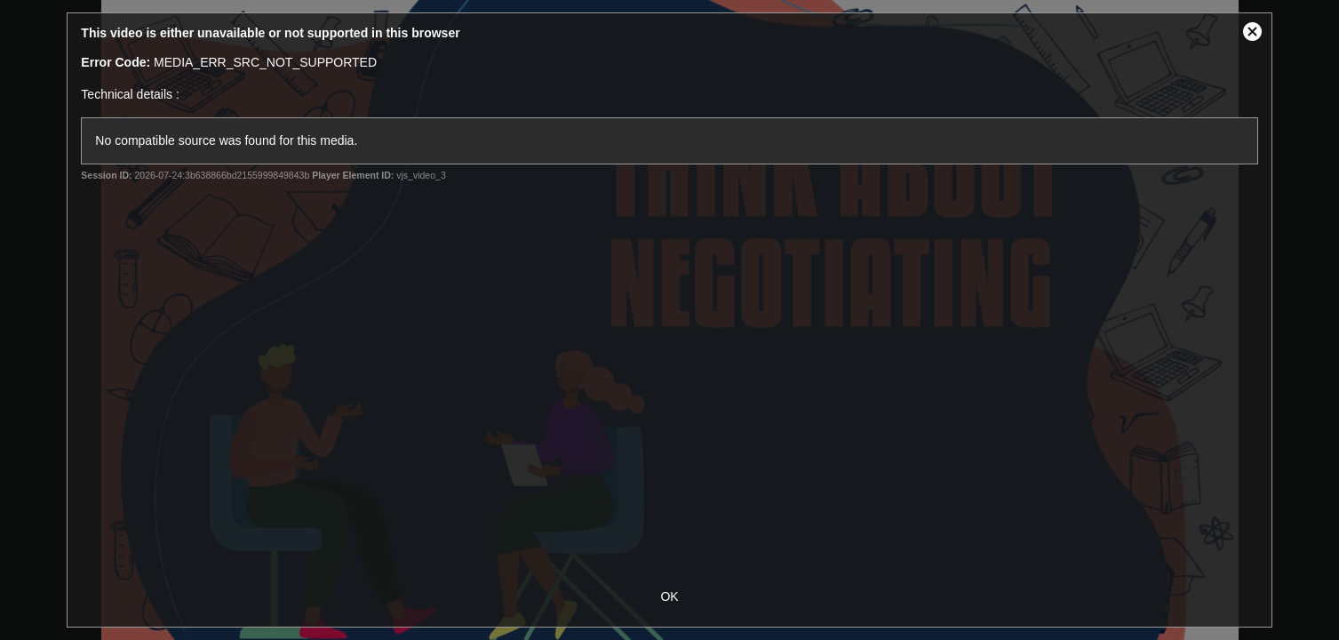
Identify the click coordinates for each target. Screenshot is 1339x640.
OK (669, 596)
